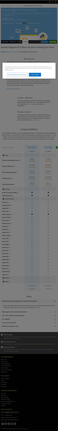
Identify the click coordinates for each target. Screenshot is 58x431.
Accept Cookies (35, 74)
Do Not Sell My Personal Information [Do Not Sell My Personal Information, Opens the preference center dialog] (17, 74)
